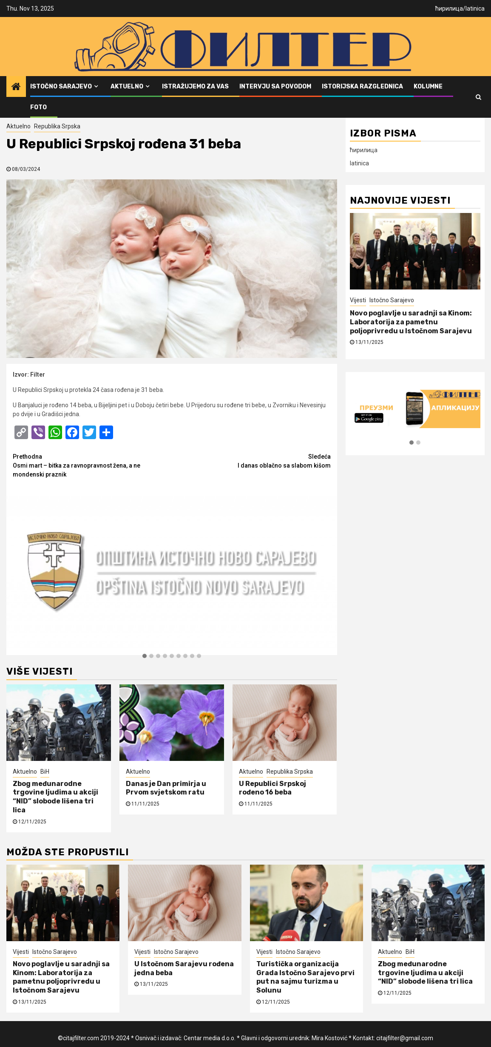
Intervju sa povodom (275, 86)
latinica (475, 8)
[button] (144, 656)
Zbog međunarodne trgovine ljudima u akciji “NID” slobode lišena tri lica (55, 797)
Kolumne (428, 86)
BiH (44, 771)
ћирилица (449, 8)
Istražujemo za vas (195, 86)
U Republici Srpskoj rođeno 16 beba (272, 788)
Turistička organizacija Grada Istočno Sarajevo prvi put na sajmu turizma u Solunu (305, 977)
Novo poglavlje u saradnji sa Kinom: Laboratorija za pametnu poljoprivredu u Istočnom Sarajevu (411, 322)
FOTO (38, 107)
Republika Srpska (57, 126)
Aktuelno (127, 86)
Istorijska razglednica (362, 86)
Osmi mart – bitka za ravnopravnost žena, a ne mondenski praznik (92, 465)
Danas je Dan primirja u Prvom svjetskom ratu (166, 788)
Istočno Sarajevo (61, 86)
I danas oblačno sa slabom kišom (251, 460)
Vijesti (358, 300)
